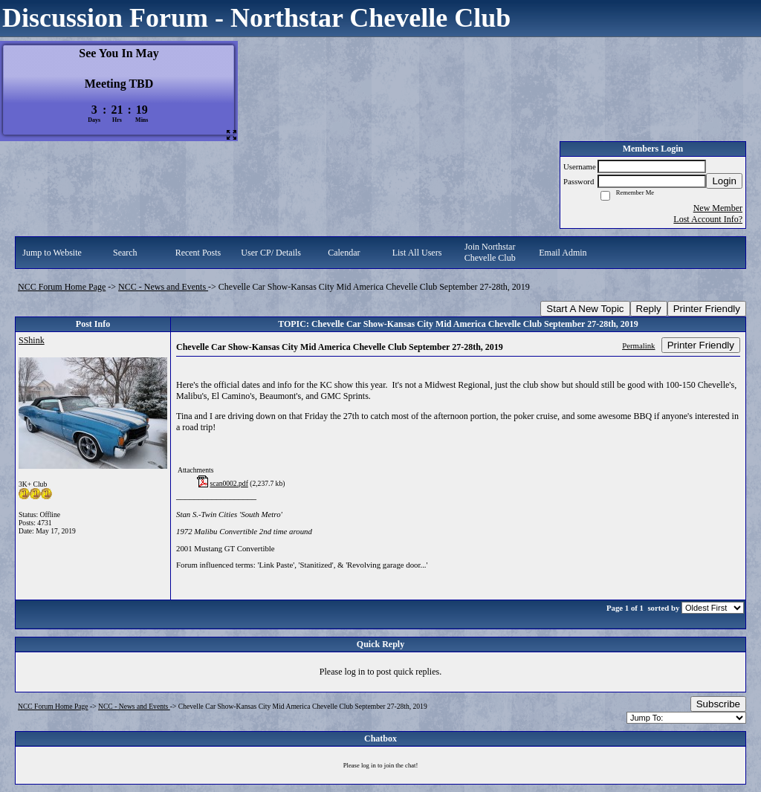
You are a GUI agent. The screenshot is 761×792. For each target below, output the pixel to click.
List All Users (417, 252)
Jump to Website (51, 252)
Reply (648, 308)
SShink (32, 340)
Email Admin (562, 252)
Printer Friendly (706, 308)
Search (125, 252)
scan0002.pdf (228, 483)
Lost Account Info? (707, 219)
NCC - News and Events (163, 287)
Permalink (638, 345)
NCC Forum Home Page (62, 287)
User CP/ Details (271, 252)
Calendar (344, 252)
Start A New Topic (585, 308)
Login (724, 180)
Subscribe (718, 704)
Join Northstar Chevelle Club (490, 252)
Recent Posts (198, 252)
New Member (717, 208)
